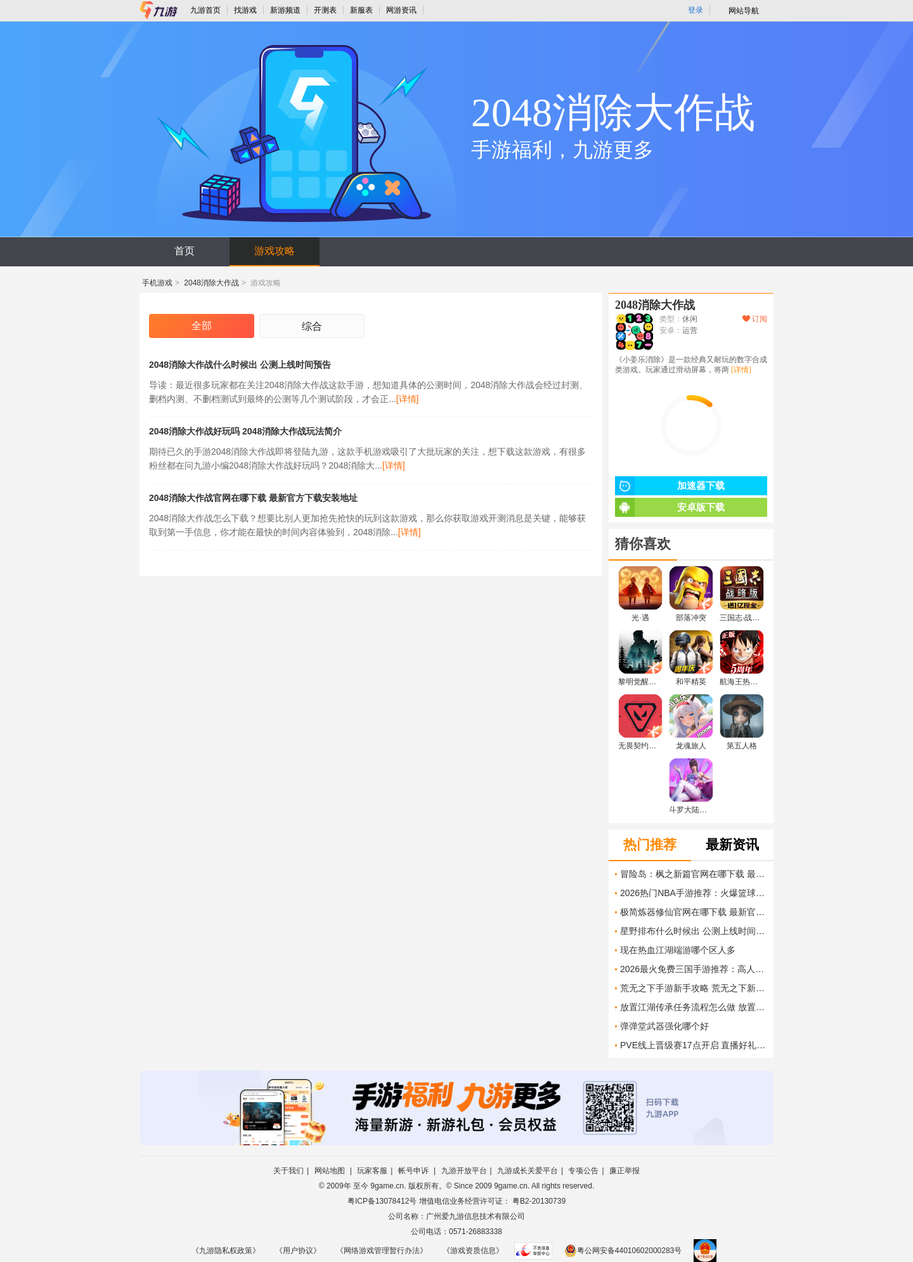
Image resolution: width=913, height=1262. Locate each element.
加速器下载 (670, 485)
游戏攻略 (274, 250)
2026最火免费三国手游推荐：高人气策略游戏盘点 (693, 969)
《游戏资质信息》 (473, 1250)
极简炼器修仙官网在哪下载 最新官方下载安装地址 (693, 912)
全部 (201, 325)
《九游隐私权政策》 (225, 1250)
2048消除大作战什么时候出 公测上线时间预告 (240, 365)
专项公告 (583, 1170)
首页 (184, 250)
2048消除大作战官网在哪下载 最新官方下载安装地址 (253, 498)
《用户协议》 (298, 1250)
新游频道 (285, 10)
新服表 (361, 10)
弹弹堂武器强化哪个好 (664, 1026)
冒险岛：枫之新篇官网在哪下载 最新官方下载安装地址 (693, 874)
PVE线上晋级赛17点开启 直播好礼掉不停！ (693, 1045)
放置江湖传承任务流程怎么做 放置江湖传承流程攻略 (693, 1007)
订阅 (754, 319)
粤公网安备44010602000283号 (623, 1250)
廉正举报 (624, 1170)
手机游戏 (157, 282)
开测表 (325, 10)
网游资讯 (401, 10)
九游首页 (205, 10)
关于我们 (288, 1170)
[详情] (407, 399)
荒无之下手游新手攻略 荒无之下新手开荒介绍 (693, 988)
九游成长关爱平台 (527, 1170)
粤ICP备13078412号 (382, 1201)
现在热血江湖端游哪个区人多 (677, 950)
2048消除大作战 (211, 282)
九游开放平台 (464, 1170)
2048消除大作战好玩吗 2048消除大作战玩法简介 (245, 431)
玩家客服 (372, 1170)
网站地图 (330, 1170)
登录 (695, 10)
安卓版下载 (670, 507)
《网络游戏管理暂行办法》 (381, 1250)
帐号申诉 (414, 1170)
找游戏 (245, 10)
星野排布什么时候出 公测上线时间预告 (693, 931)
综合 (312, 326)
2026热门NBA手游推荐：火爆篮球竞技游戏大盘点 (693, 893)
